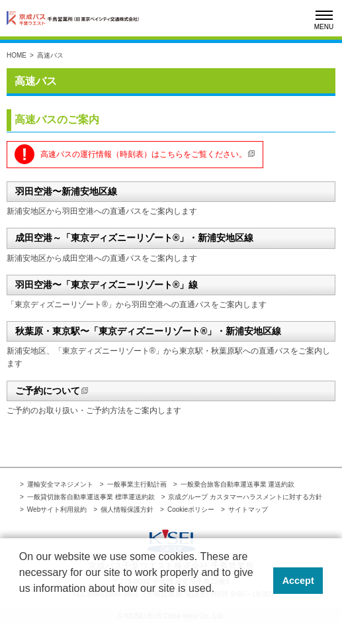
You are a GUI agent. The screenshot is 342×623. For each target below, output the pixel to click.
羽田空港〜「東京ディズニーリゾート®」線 (106, 284)
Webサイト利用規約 (57, 509)
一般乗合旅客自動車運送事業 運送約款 (238, 484)
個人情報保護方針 (127, 509)
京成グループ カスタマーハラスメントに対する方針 (245, 497)
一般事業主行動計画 (137, 484)
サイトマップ (248, 509)
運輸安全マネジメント (60, 484)
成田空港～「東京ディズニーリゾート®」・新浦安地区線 (134, 237)
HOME (16, 55)
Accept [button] (298, 580)
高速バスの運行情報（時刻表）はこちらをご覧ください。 (143, 154)
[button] (21, 606)
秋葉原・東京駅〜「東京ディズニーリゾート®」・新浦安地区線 (148, 331)
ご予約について (47, 390)
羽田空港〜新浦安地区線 (66, 191)
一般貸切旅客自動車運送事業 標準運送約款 (91, 497)
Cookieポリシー (190, 509)
